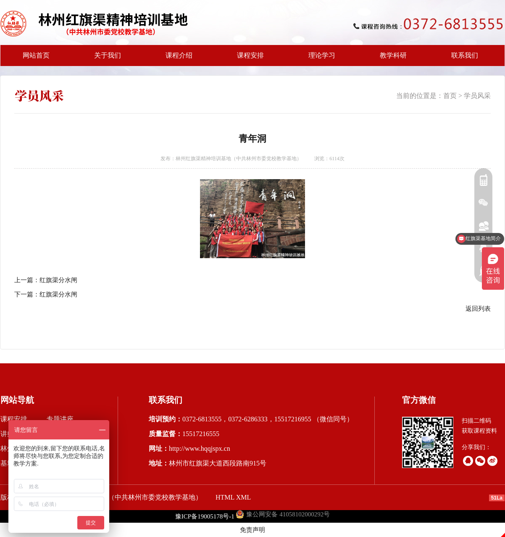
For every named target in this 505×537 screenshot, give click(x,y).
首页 (450, 95)
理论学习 (321, 55)
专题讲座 (60, 419)
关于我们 (105, 59)
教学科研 (391, 59)
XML (243, 497)
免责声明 (252, 529)
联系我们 (464, 55)
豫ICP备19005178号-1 (204, 516)
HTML (225, 497)
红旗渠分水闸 (58, 280)
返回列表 (478, 308)
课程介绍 (176, 59)
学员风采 (477, 95)
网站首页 (36, 55)
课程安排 (248, 59)
